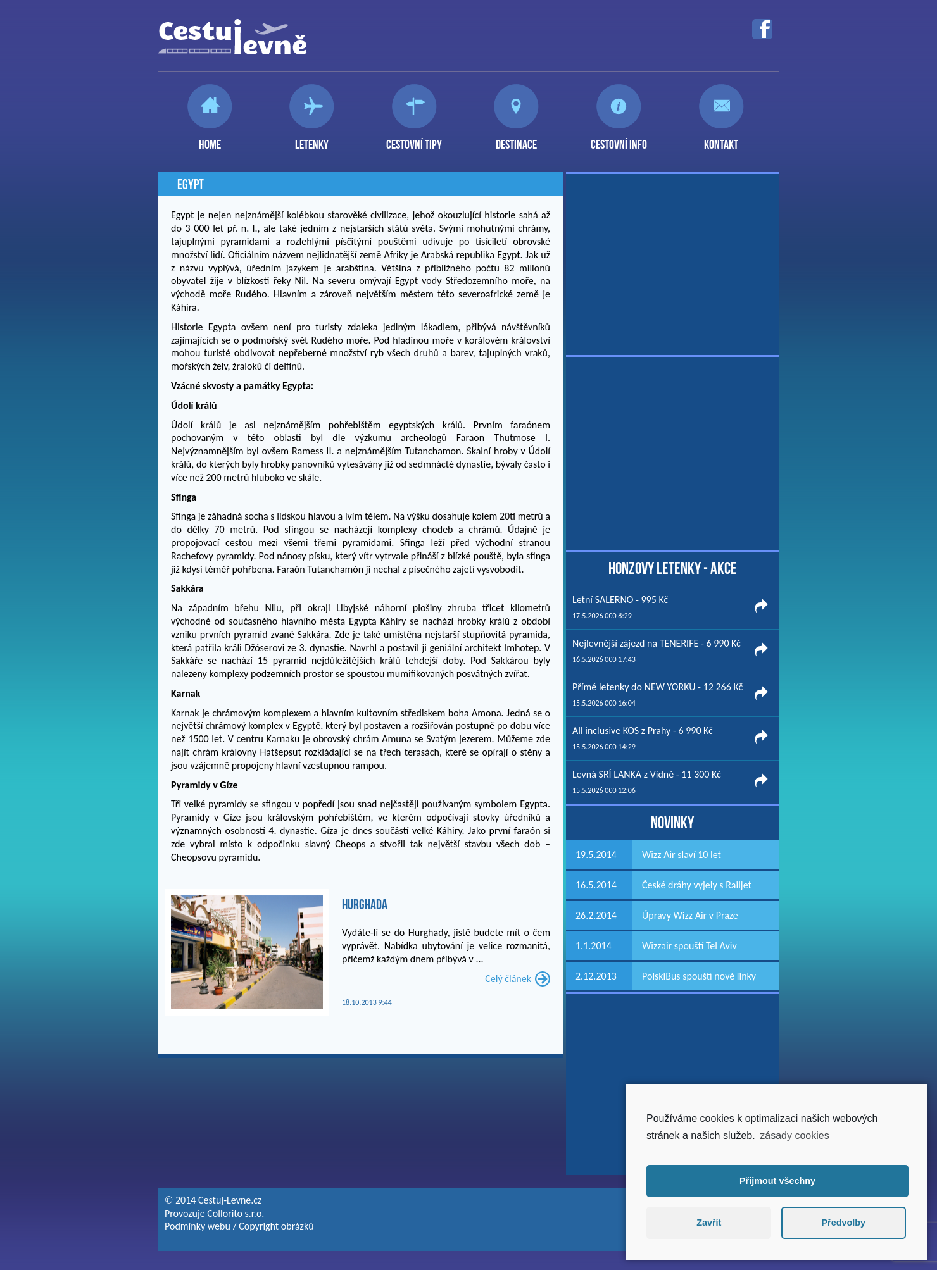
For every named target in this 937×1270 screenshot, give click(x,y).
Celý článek (508, 979)
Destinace (516, 139)
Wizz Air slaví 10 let (681, 855)
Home (210, 139)
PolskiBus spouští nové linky (699, 976)
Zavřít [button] (708, 1222)
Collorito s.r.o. (235, 1213)
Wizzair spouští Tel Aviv (689, 946)
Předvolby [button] (843, 1222)
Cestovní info (619, 139)
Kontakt (721, 139)
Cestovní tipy (414, 139)
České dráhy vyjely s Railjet (696, 885)
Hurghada (364, 904)
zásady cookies (794, 1135)
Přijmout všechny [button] (777, 1181)
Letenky (312, 139)
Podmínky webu (197, 1226)
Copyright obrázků (276, 1226)
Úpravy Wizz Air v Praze (690, 915)
